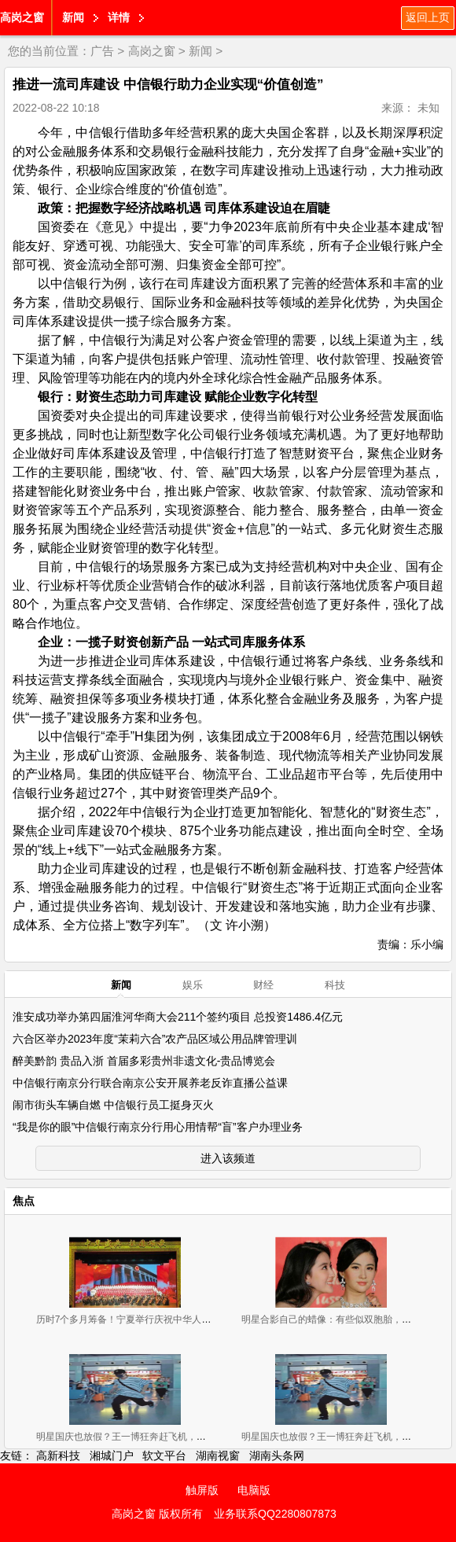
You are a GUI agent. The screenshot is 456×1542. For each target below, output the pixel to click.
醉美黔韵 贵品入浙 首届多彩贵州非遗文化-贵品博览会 (144, 1060)
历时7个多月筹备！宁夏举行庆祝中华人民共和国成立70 (152, 1319)
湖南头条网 (276, 1455)
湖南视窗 (218, 1455)
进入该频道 (228, 1158)
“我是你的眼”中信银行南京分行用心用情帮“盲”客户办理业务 (158, 1127)
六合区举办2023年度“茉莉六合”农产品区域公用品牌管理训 (155, 1038)
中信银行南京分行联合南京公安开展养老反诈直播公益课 (150, 1082)
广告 (102, 50)
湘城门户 (112, 1455)
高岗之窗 (22, 17)
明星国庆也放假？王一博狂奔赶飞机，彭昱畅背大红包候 (154, 1436)
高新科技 (58, 1455)
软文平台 (164, 1455)
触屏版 (202, 1490)
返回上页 (428, 17)
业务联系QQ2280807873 (275, 1513)
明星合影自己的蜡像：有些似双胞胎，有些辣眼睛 (345, 1319)
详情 (119, 17)
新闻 (73, 17)
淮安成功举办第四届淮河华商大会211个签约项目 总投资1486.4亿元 (178, 1016)
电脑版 (253, 1490)
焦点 (24, 1200)
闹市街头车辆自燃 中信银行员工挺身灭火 (113, 1105)
